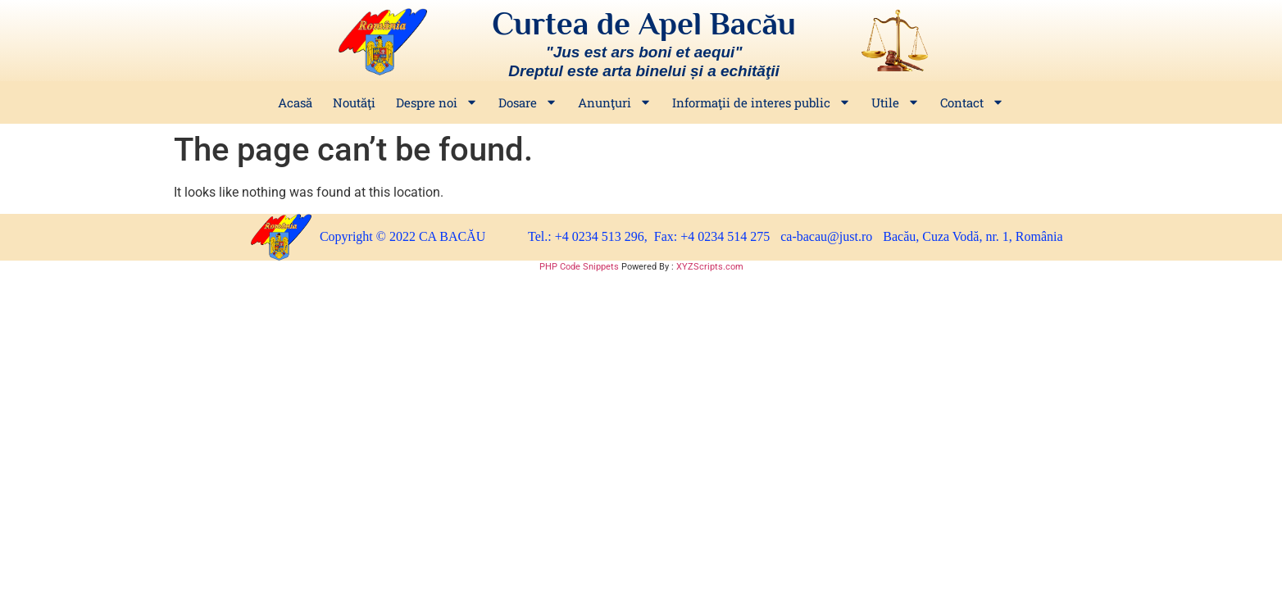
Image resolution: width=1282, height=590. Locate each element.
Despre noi (437, 102)
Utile (895, 102)
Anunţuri (615, 102)
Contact (972, 102)
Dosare (527, 102)
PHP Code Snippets (579, 266)
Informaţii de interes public (761, 102)
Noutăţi (354, 102)
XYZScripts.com (709, 266)
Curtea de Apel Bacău (644, 24)
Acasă (295, 102)
